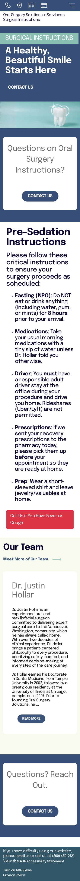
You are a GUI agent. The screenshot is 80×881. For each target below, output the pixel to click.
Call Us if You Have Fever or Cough (36, 519)
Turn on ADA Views (17, 870)
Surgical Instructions (21, 20)
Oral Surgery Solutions (22, 15)
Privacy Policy (14, 875)
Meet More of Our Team (32, 559)
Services (54, 15)
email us (22, 856)
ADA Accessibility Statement (42, 861)
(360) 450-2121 (63, 856)
